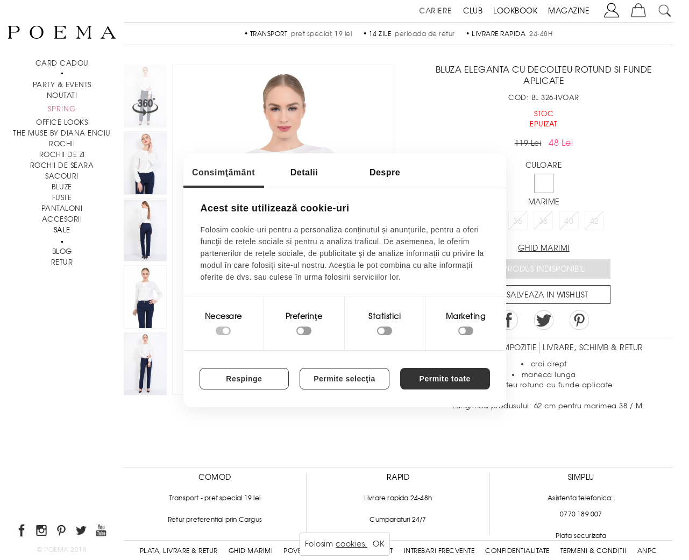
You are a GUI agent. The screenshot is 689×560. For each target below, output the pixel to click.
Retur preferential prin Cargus (215, 519)
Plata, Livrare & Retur (179, 551)
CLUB (472, 10)
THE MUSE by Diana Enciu (62, 133)
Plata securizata (581, 536)
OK (378, 544)
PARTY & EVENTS (62, 85)
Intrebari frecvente (439, 551)
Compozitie (513, 347)
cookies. (351, 544)
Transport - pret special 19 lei (214, 498)
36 (517, 221)
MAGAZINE (568, 10)
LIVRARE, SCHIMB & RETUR (593, 347)
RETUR (62, 262)
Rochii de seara (62, 165)
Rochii (62, 144)
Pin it (579, 320)
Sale (62, 230)
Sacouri (62, 176)
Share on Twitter (543, 320)
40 (568, 221)
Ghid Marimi (251, 551)
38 (543, 221)
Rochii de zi (62, 155)
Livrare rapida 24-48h (398, 498)
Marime (544, 201)
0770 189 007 (581, 514)
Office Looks (62, 122)
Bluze (62, 187)
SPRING (62, 109)
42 (594, 221)
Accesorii (62, 219)
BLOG (62, 251)
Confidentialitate (517, 551)
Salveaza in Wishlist (547, 294)
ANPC (647, 551)
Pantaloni (62, 208)
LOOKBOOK (515, 10)
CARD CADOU (62, 63)
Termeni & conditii (593, 551)
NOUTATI (62, 95)
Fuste (62, 198)
